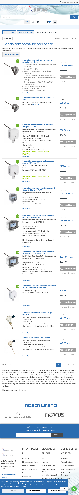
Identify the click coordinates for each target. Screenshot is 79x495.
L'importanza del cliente (30, 462)
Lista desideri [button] (72, 82)
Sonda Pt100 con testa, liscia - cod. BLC (36, 338)
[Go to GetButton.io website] (74, 493)
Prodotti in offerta (67, 462)
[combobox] (35, 17)
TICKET (27, 22)
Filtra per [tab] (7, 38)
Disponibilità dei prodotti (49, 475)
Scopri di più (26, 93)
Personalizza (57, 491)
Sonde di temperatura (26, 32)
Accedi (64, 2)
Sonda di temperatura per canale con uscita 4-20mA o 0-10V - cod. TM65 (38, 189)
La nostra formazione (29, 466)
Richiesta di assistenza (49, 466)
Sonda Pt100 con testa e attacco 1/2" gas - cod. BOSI (37, 314)
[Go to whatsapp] (74, 488)
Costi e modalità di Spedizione (67, 474)
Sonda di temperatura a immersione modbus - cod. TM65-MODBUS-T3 (38, 216)
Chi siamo (25, 458)
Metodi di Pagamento (68, 469)
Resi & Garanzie (66, 478)
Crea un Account (73, 2)
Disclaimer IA (26, 476)
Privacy (24, 473)
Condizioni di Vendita (67, 466)
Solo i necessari (36, 491)
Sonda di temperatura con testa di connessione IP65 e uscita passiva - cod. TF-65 (39, 287)
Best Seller (64, 458)
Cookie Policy (21, 486)
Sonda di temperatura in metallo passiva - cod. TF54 (39, 99)
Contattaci (45, 462)
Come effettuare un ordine (48, 470)
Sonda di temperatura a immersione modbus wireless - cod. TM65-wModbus (38, 252)
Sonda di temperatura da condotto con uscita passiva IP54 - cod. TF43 (38, 162)
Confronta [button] (64, 82)
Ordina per (57, 38)
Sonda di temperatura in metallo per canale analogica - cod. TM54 (37, 61)
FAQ (43, 458)
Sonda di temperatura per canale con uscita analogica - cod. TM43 (37, 126)
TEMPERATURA (9, 32)
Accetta (13, 491)
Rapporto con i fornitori (29, 469)
